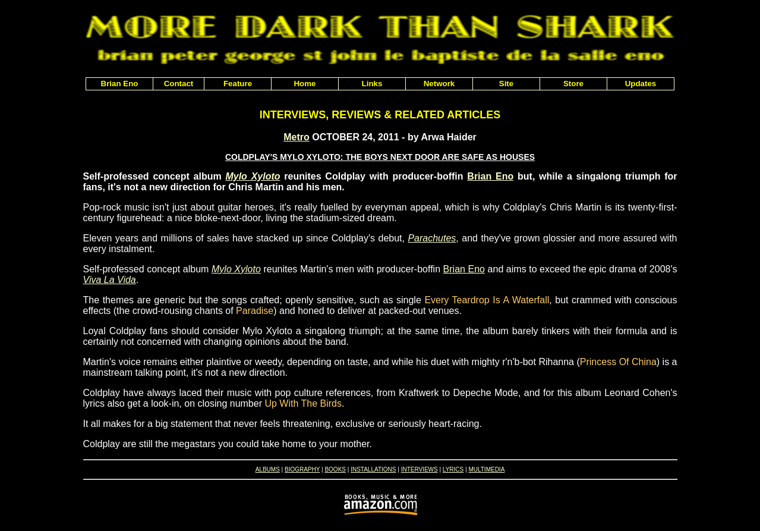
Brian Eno (490, 176)
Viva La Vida (109, 280)
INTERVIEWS (419, 469)
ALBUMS (268, 469)
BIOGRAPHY (302, 469)
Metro (296, 137)
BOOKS (335, 469)
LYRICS (453, 469)
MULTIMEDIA (486, 469)
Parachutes (432, 238)
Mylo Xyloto (252, 176)
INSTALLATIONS (373, 469)
